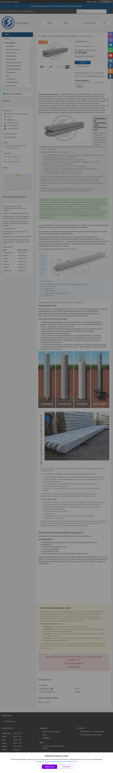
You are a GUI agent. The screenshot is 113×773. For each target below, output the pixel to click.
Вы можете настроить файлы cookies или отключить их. (56, 761)
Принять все (49, 767)
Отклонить (66, 767)
